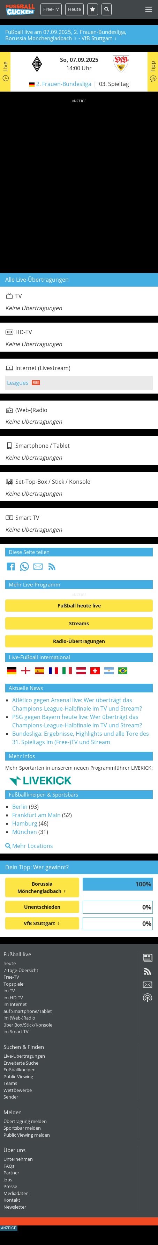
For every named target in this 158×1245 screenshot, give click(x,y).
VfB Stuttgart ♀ (42, 923)
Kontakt (11, 1200)
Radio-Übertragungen (79, 641)
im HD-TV (13, 997)
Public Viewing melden (26, 1135)
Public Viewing (18, 1076)
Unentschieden (42, 907)
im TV (9, 990)
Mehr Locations (29, 846)
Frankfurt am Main (36, 815)
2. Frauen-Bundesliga (63, 84)
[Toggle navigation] (148, 9)
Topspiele (13, 984)
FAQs (8, 1166)
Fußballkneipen (19, 1069)
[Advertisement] (79, 185)
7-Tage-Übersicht (20, 970)
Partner (11, 1173)
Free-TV (51, 9)
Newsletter (14, 1207)
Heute (74, 9)
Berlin (20, 807)
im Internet (15, 1004)
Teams (10, 1083)
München (24, 832)
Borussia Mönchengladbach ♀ (42, 887)
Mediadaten (16, 1193)
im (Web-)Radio (19, 1018)
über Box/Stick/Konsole (27, 1025)
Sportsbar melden (22, 1128)
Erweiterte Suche (20, 1063)
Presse (10, 1186)
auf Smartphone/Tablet (27, 1011)
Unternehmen (18, 1159)
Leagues (18, 383)
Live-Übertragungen (24, 1056)
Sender (10, 1097)
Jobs (7, 1179)
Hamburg (24, 823)
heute (9, 963)
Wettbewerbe (17, 1090)
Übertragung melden (25, 1121)
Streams (79, 623)
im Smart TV (16, 1031)
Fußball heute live (79, 605)
